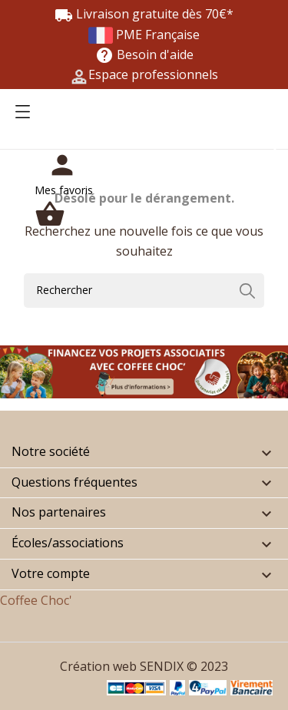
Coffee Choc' (36, 600)
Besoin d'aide (144, 54)
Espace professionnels (153, 74)
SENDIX (162, 666)
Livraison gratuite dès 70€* (144, 13)
